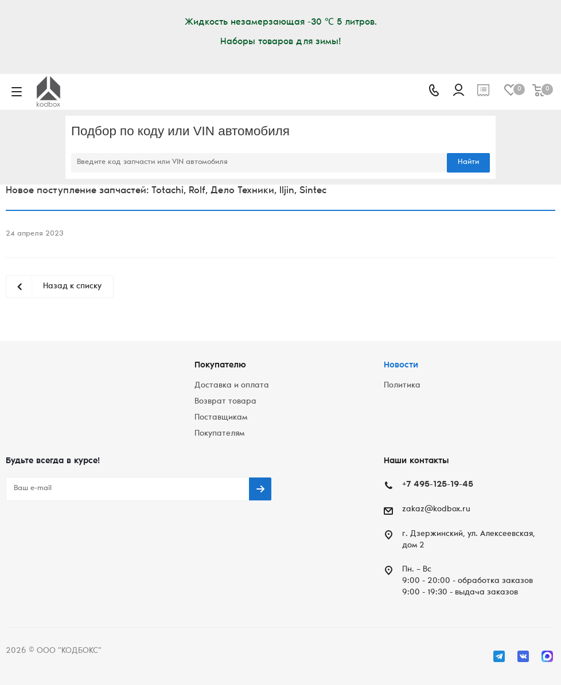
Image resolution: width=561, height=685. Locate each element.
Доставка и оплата (231, 386)
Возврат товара (225, 402)
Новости (401, 365)
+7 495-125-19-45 (437, 484)
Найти (468, 162)
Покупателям (219, 434)
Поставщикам (220, 418)
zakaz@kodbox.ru (436, 510)
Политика (402, 386)
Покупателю (220, 365)
